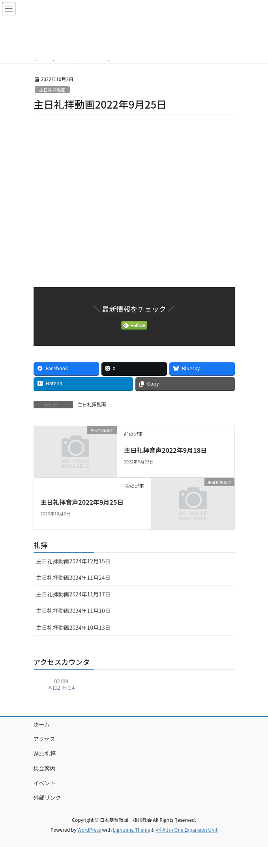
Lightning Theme (131, 829)
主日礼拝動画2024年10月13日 (73, 627)
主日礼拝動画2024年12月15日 (73, 561)
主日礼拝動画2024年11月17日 (73, 594)
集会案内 (45, 768)
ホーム (42, 724)
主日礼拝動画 (52, 90)
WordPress (89, 829)
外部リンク (47, 797)
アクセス (44, 739)
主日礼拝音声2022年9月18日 (165, 450)
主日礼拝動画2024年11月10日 (73, 610)
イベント (45, 783)
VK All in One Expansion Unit (186, 829)
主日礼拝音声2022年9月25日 (81, 502)
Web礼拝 (45, 753)
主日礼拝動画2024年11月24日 (73, 577)
